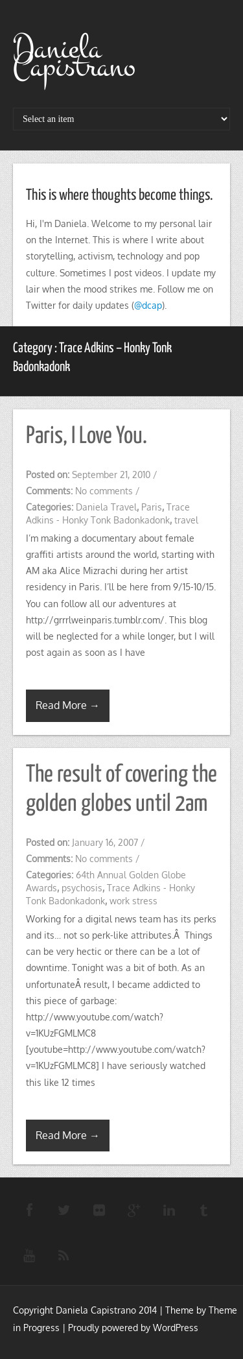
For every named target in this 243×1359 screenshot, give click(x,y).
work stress (133, 900)
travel (186, 519)
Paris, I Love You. (86, 436)
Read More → (68, 705)
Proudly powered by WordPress (133, 1327)
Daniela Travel (106, 506)
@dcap (148, 305)
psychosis (82, 887)
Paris (151, 506)
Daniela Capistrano (74, 57)
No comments (104, 490)
